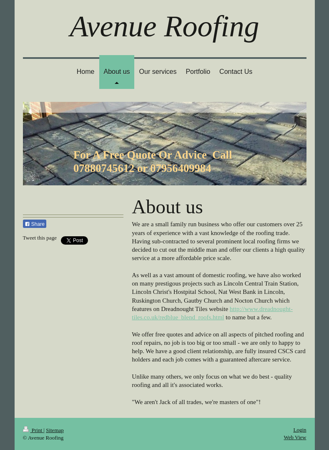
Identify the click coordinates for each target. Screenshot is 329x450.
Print (33, 430)
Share (35, 224)
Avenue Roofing (164, 26)
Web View (295, 437)
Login (299, 430)
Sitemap (55, 430)
